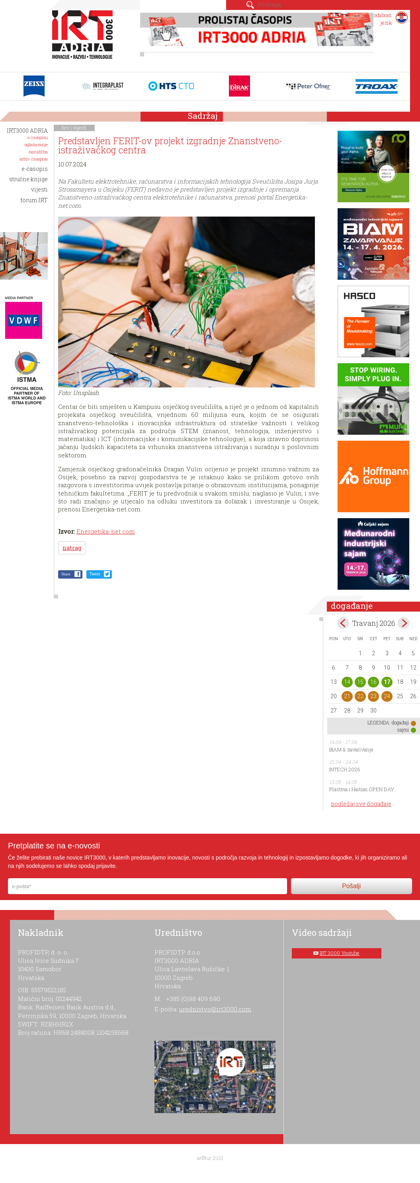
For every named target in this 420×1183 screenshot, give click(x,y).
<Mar (343, 623)
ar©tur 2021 (210, 1158)
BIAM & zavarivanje (351, 749)
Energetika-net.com (105, 531)
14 (347, 682)
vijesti (80, 127)
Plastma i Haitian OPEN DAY (361, 789)
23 (373, 696)
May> (404, 623)
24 (387, 696)
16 (373, 682)
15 (360, 682)
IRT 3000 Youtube (339, 952)
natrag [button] (72, 548)
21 (347, 696)
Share (65, 574)
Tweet (95, 574)
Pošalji (351, 886)
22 (360, 696)
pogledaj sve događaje (361, 803)
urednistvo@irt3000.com (215, 1009)
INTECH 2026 (344, 769)
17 (387, 682)
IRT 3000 (84, 39)
